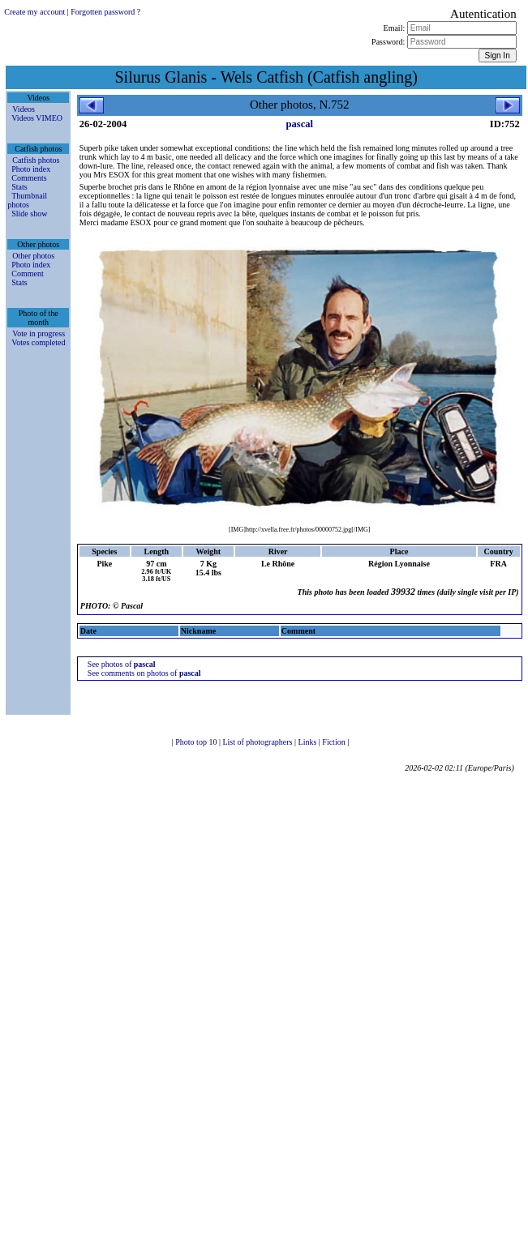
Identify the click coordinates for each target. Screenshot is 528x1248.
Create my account (34, 11)
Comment (27, 273)
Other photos (33, 255)
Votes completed (38, 342)
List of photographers (258, 741)
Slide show (29, 213)
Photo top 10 (197, 741)
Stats (19, 186)
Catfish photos (35, 160)
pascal (299, 124)
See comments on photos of (144, 673)
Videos (23, 109)
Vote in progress (38, 333)
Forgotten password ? (105, 11)
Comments (28, 177)
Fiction (334, 741)
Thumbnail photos (27, 200)
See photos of (122, 664)
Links (308, 741)
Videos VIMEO (36, 117)
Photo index (30, 169)
